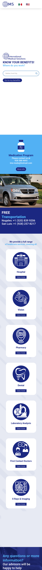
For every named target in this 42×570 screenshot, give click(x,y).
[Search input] (20, 73)
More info (21, 169)
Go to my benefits (12, 80)
